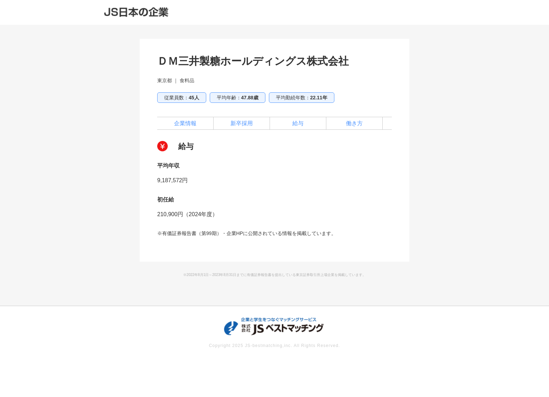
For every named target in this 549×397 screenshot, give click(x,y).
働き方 (354, 123)
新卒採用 (241, 123)
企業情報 (185, 123)
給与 (298, 123)
